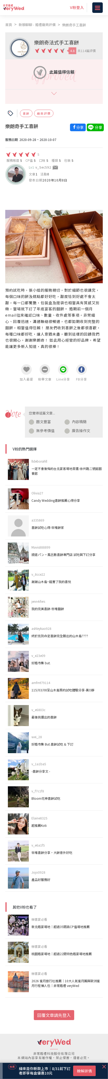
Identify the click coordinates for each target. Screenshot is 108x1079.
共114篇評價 (87, 50)
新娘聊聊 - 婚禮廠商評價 (37, 24)
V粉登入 (77, 7)
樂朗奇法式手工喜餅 (56, 42)
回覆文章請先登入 (54, 1015)
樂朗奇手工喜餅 (74, 24)
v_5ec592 (43, 167)
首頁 (8, 24)
